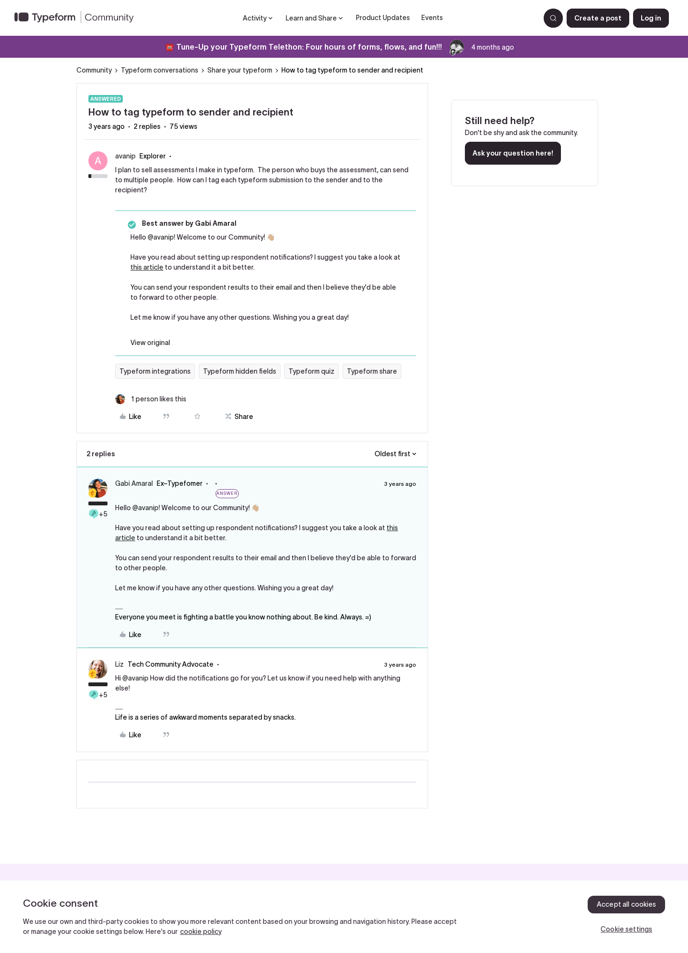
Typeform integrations (155, 371)
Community (94, 70)
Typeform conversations (159, 70)
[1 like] (150, 399)
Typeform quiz (311, 371)
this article (146, 267)
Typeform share (372, 371)
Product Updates (383, 17)
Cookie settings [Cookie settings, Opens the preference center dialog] (626, 929)
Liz (119, 664)
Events (432, 17)
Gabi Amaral (134, 483)
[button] (598, 18)
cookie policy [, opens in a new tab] (201, 931)
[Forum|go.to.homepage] (77, 18)
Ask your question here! (513, 153)
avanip (125, 156)
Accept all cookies (626, 904)
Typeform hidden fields (239, 371)
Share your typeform (239, 70)
